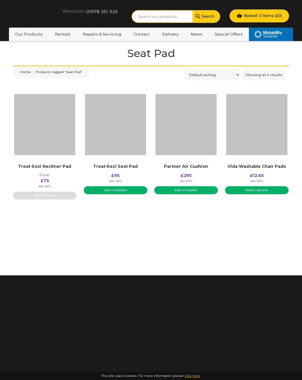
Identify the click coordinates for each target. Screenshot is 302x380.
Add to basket (115, 190)
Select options (256, 190)
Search (204, 16)
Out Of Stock (44, 195)
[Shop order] (212, 75)
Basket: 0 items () (259, 15)
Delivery (170, 34)
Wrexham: (74, 11)
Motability (271, 34)
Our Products (29, 34)
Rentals (63, 34)
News (196, 34)
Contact (142, 34)
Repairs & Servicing (102, 34)
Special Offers (229, 34)
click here (192, 376)
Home (25, 72)
